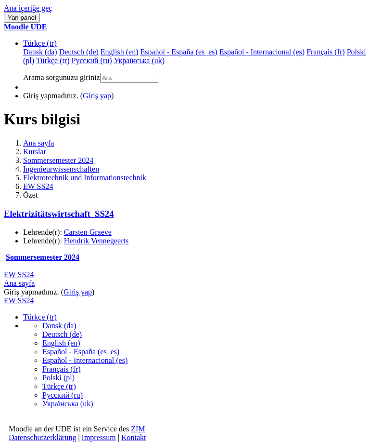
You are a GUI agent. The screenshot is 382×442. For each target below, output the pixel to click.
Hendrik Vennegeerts (96, 241)
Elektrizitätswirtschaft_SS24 (59, 214)
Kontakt (133, 437)
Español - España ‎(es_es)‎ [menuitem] (178, 52)
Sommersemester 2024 (58, 160)
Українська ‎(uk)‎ (67, 404)
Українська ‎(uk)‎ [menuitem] (139, 60)
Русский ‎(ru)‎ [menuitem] (92, 60)
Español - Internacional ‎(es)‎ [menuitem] (262, 52)
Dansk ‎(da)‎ (59, 325)
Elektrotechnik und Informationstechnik (84, 178)
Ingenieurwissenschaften (61, 169)
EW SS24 (38, 186)
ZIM (138, 429)
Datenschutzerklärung (42, 437)
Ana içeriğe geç (28, 8)
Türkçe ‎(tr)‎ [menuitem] (53, 60)
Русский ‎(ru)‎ (62, 395)
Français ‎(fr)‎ (61, 369)
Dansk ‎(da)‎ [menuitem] (40, 52)
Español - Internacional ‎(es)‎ (84, 360)
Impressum (99, 437)
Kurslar (34, 151)
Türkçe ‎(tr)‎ (40, 43)
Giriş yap (97, 96)
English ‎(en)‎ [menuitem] (120, 52)
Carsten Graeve (88, 232)
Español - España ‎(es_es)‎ (80, 352)
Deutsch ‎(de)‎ (62, 334)
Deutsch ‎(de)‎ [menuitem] (79, 52)
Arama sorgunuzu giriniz (61, 77)
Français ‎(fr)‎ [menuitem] (325, 52)
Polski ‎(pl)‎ (58, 378)
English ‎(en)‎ (61, 343)
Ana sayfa (38, 143)
